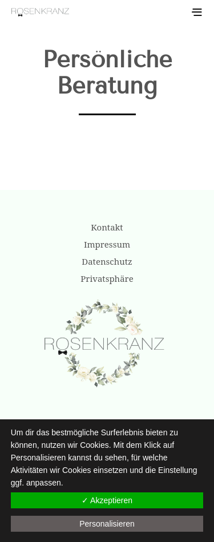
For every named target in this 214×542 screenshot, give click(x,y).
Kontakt (107, 227)
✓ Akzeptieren (107, 500)
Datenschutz (107, 261)
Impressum (107, 244)
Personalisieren (107, 523)
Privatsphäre (106, 278)
